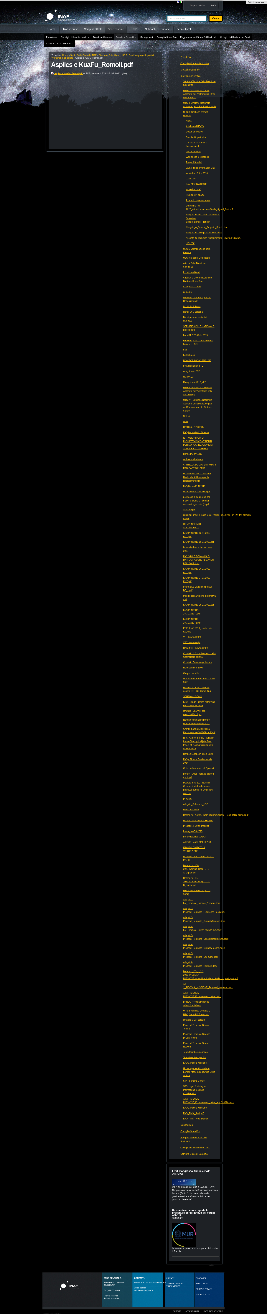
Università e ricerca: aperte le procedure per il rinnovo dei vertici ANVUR (193, 1213)
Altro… (212, 1265)
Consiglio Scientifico (166, 37)
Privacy (170, 1278)
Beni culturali (184, 29)
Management (146, 37)
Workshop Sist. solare (62, 58)
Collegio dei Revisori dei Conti (235, 37)
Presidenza (51, 37)
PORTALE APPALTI (204, 1289)
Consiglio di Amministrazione (75, 37)
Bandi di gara (203, 1284)
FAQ (213, 5)
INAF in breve (70, 29)
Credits (177, 1311)
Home (52, 29)
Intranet (166, 29)
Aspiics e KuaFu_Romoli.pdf (67, 73)
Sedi (72, 55)
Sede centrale (116, 29)
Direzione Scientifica (126, 37)
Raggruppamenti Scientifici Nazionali (198, 37)
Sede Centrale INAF (87, 55)
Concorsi (201, 1278)
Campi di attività (93, 29)
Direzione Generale (102, 37)
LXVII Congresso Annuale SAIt (191, 1171)
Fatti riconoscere (256, 2)
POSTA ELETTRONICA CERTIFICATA (150, 1282)
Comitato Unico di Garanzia (59, 43)
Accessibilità (192, 1311)
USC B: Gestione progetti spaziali (137, 55)
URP (134, 29)
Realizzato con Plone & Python (52, 1313)
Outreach (150, 29)
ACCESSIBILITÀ (203, 1294)
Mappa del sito (197, 5)
